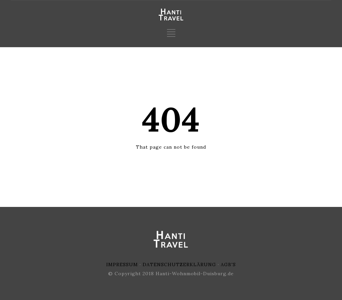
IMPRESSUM (122, 264)
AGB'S (228, 264)
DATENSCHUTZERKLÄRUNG (179, 264)
